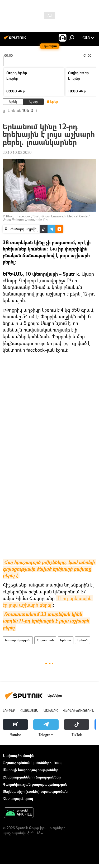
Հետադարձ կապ (18, 798)
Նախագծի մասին (18, 755)
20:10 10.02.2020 (17, 152)
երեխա (65, 640)
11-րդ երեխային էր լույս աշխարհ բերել (48, 601)
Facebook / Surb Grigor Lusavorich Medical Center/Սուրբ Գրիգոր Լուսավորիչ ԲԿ (46, 218)
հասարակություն (17, 640)
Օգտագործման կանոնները (27, 762)
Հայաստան (45, 640)
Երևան (82, 640)
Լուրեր (9, 710)
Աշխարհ (51, 710)
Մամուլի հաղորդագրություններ (30, 769)
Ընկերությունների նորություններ (32, 777)
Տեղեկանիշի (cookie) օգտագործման (35, 791)
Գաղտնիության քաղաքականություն (35, 784)
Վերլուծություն (78, 710)
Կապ (58, 762)
